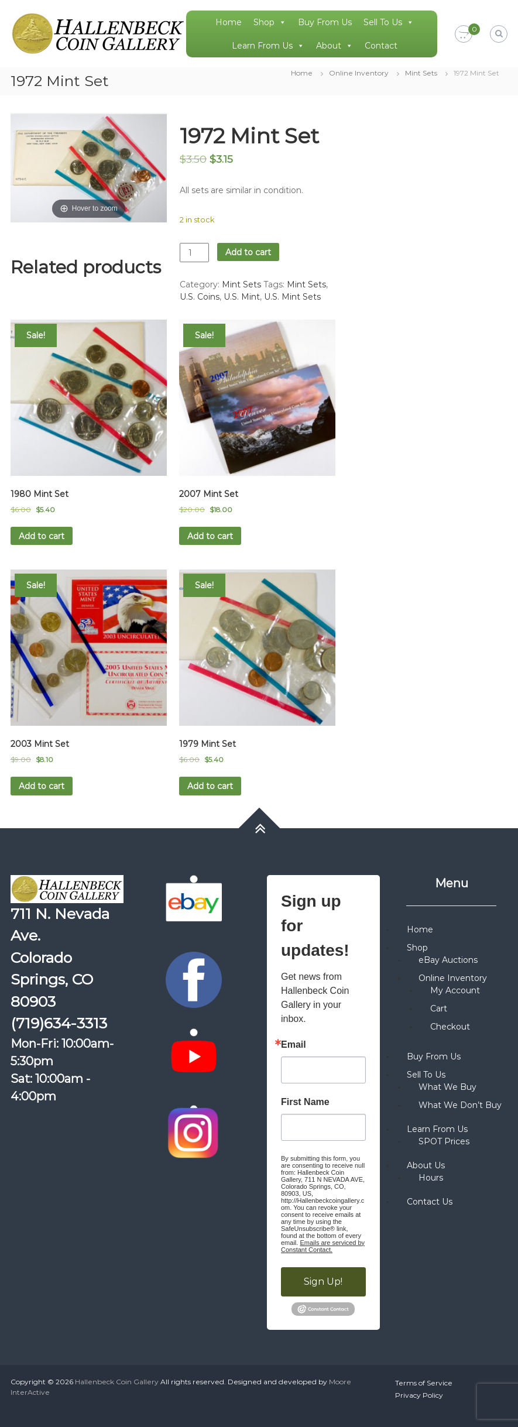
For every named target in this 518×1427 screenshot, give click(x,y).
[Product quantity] (194, 252)
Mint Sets (421, 72)
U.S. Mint (242, 296)
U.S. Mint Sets (292, 296)
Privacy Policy (419, 1395)
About (334, 45)
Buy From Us (325, 22)
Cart (438, 1008)
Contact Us (429, 1201)
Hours (430, 1177)
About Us (426, 1165)
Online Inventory (359, 72)
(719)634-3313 (59, 1023)
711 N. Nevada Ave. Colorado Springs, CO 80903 (60, 957)
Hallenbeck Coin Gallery (117, 1381)
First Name (305, 1102)
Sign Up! (323, 1281)
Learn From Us (268, 45)
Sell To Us (388, 22)
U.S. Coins (199, 296)
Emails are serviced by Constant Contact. (323, 1246)
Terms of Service (423, 1382)
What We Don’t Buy (460, 1105)
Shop (269, 22)
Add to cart (248, 252)
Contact (381, 45)
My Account (455, 990)
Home (228, 22)
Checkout (450, 1026)
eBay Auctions (448, 960)
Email (293, 1044)
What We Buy (447, 1087)
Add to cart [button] (41, 536)
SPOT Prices (443, 1141)
